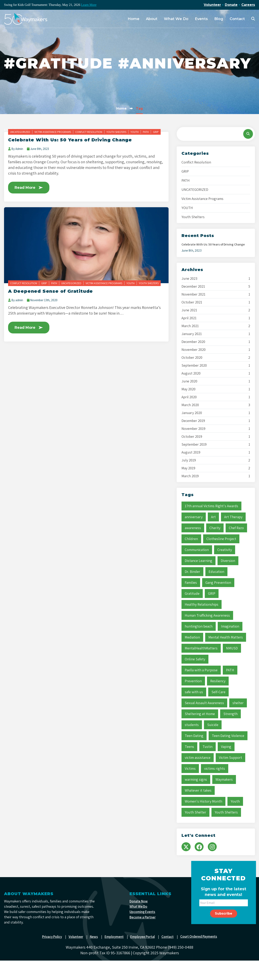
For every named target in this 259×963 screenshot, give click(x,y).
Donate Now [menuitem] (139, 903)
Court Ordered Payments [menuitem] (201, 939)
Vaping (226, 746)
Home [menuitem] (133, 19)
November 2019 (193, 429)
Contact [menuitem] (237, 19)
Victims (190, 768)
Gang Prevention (218, 582)
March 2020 (190, 405)
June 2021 (189, 310)
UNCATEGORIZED (20, 132)
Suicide (212, 724)
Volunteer (212, 5)
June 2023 (189, 279)
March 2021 (190, 326)
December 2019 (193, 421)
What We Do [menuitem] (176, 19)
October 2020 (192, 358)
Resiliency (217, 681)
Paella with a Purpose (201, 670)
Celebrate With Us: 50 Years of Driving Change (74, 140)
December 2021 (193, 286)
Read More (30, 187)
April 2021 (189, 318)
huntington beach (198, 626)
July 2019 (189, 460)
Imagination (230, 626)
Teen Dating (194, 735)
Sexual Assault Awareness (204, 702)
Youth (235, 801)
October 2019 (192, 437)
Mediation (192, 637)
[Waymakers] (25, 19)
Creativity (224, 549)
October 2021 (192, 302)
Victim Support (230, 757)
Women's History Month (203, 801)
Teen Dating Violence (228, 735)
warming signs (196, 779)
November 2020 (194, 350)
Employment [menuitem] (114, 939)
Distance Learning (198, 560)
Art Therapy (233, 517)
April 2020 (189, 397)
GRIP (156, 132)
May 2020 (188, 389)
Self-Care (218, 692)
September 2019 (194, 444)
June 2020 (189, 381)
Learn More (89, 4)
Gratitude (192, 593)
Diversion (228, 560)
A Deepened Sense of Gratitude (53, 292)
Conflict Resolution (88, 132)
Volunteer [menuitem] (74, 939)
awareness (193, 527)
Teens (189, 746)
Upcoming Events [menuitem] (143, 915)
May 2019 (188, 468)
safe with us (194, 692)
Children (191, 538)
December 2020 (193, 342)
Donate (231, 5)
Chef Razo (236, 527)
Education (216, 571)
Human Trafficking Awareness (207, 615)
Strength (230, 713)
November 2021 (193, 294)
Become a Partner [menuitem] (144, 920)
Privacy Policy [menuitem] (50, 939)
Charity (214, 527)
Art (213, 517)
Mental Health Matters (225, 637)
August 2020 (191, 373)
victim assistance (197, 757)
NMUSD (232, 648)
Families (191, 582)
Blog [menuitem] (218, 19)
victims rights (214, 768)
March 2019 (190, 476)
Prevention (193, 681)
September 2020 (194, 365)
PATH (146, 132)
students (192, 724)
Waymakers (224, 779)
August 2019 (191, 452)
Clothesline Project (221, 538)
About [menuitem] (151, 19)
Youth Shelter (195, 812)
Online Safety (195, 659)
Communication (197, 549)
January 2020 (192, 413)
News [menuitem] (93, 939)
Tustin (207, 746)
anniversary (194, 517)
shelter (238, 702)
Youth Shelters (116, 132)
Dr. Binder (192, 571)
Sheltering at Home (200, 713)
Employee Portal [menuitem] (143, 939)
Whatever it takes (198, 790)
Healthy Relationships (201, 604)
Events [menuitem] (201, 19)
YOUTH (135, 132)
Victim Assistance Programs (52, 132)
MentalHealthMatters (201, 648)
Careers (248, 5)
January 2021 (192, 334)
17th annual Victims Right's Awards (211, 506)
